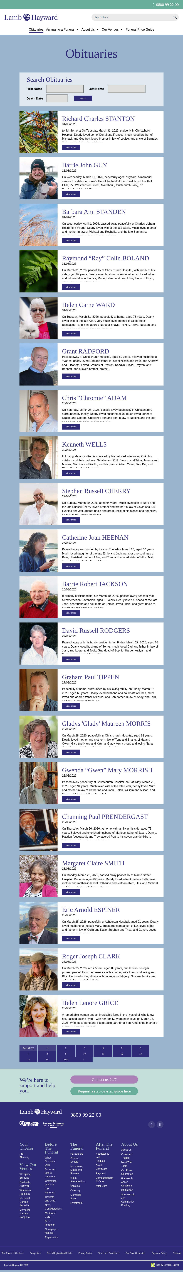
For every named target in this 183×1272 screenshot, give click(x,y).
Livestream (76, 1204)
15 (47, 1060)
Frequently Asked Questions (127, 1184)
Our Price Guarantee (135, 1255)
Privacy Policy (85, 1255)
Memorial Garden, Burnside (24, 1204)
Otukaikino (127, 1192)
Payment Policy (159, 1255)
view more (71, 147)
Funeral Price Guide (140, 29)
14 (28, 1060)
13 (140, 1054)
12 (122, 1054)
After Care (101, 1187)
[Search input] (133, 17)
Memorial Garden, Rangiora (24, 1215)
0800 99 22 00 (167, 4)
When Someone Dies (50, 1163)
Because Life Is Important (50, 1175)
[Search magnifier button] (175, 17)
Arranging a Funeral (62, 29)
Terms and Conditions (108, 1255)
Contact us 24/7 (104, 1080)
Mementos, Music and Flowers (76, 1172)
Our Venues (112, 29)
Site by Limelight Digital (165, 1267)
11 (103, 1054)
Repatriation (52, 1239)
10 (84, 1054)
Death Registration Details (59, 1255)
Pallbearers (76, 1155)
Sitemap (177, 1255)
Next (65, 1060)
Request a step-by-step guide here (104, 1093)
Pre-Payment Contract (12, 1255)
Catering (75, 1192)
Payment (101, 1175)
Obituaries (36, 29)
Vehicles (75, 1187)
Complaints (35, 1255)
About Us (90, 29)
